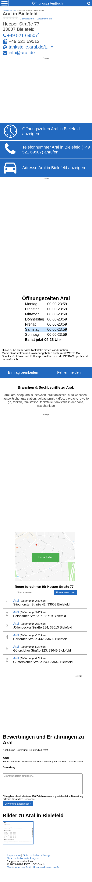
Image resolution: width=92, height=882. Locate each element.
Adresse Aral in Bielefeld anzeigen (53, 167)
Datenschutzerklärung (36, 855)
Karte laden (45, 557)
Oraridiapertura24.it (19, 867)
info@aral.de (22, 52)
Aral (16, 600)
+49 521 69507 (22, 35)
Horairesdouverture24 (46, 867)
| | (27, 18)
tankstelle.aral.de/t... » (31, 46)
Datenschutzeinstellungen (22, 858)
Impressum (13, 855)
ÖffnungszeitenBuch (47, 3)
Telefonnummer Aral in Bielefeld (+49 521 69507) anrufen (56, 149)
